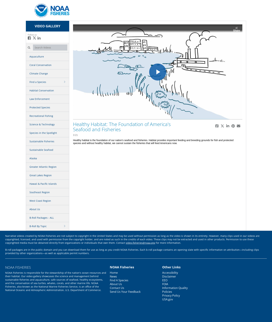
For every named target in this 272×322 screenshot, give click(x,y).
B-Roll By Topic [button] (38, 226)
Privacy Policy (171, 295)
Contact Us (117, 288)
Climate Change (38, 73)
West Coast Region (40, 200)
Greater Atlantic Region (43, 166)
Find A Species (119, 280)
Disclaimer (169, 276)
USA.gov (167, 299)
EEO (164, 280)
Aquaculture (36, 56)
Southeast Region (39, 192)
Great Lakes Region (40, 175)
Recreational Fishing (41, 116)
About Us (34, 209)
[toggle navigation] (65, 82)
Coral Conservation (40, 65)
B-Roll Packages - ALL (41, 217)
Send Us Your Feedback (125, 292)
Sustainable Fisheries (41, 141)
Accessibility (170, 273)
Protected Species (39, 107)
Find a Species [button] (37, 82)
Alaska (33, 158)
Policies (167, 292)
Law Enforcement (39, 99)
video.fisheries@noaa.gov (140, 242)
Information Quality (175, 288)
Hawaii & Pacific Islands (43, 183)
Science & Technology (42, 124)
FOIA (165, 284)
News (113, 276)
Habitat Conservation (41, 90)
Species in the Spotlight (43, 133)
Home (114, 273)
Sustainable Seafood (41, 149)
